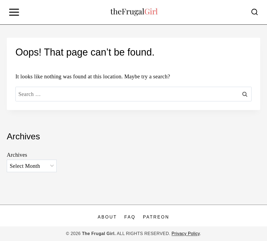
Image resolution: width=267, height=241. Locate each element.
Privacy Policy (186, 233)
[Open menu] (13, 12)
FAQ (130, 217)
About (107, 217)
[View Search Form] (255, 12)
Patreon (156, 217)
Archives (17, 155)
